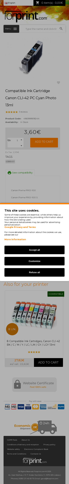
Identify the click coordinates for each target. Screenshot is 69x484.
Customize (34, 261)
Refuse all (34, 272)
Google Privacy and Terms (20, 227)
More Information (15, 239)
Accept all (34, 250)
